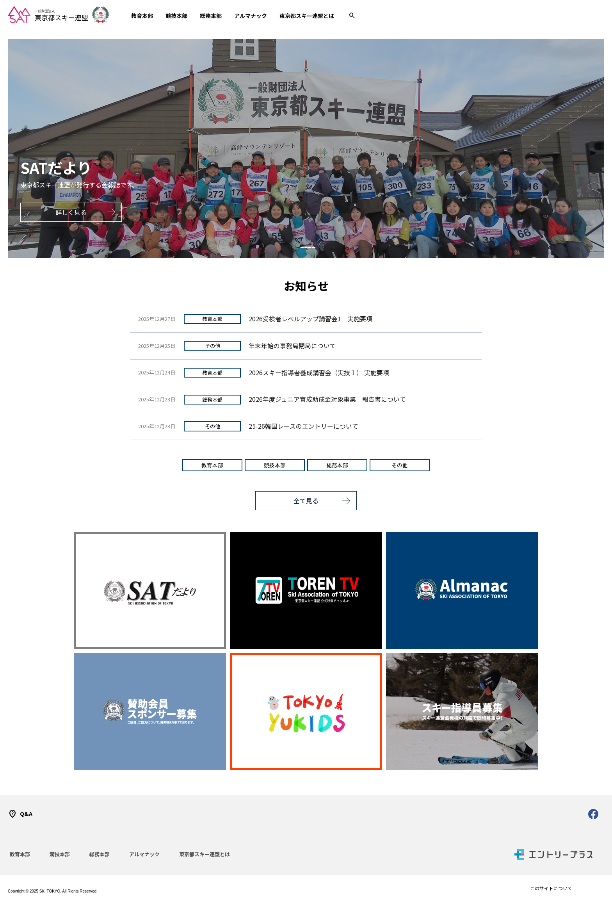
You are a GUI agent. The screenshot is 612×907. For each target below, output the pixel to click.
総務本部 (212, 399)
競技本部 (275, 465)
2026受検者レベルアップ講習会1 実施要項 (310, 318)
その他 (212, 345)
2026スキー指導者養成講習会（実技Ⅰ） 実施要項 (319, 372)
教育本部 (212, 319)
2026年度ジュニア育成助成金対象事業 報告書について (327, 399)
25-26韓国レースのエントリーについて (303, 426)
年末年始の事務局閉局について (292, 345)
